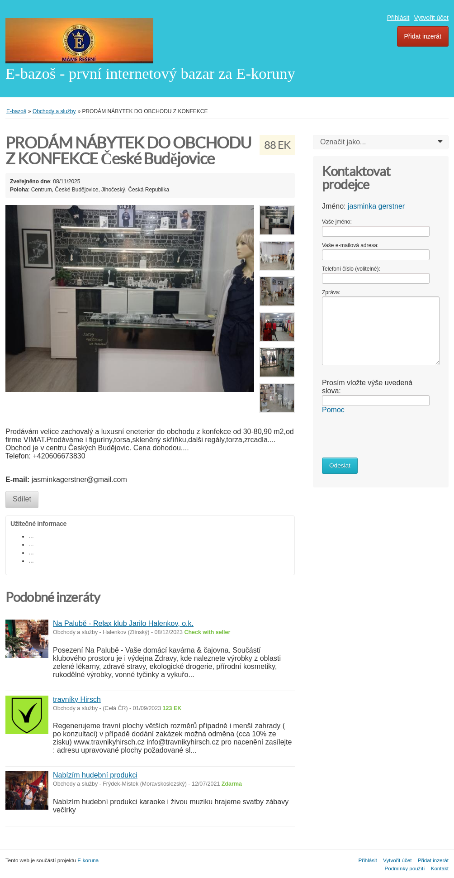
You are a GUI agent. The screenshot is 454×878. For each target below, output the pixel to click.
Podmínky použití (405, 868)
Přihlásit (398, 17)
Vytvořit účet (431, 17)
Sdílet (22, 499)
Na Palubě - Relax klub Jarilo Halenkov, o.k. (123, 623)
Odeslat (339, 465)
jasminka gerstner (376, 206)
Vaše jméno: (337, 222)
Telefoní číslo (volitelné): (351, 269)
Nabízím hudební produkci (95, 775)
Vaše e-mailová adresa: (350, 245)
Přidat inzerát (422, 36)
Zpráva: (331, 292)
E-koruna (88, 860)
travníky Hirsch (77, 699)
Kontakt (440, 868)
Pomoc (333, 410)
